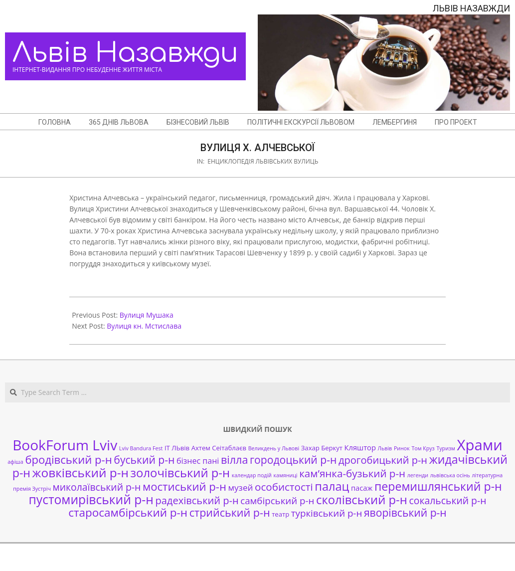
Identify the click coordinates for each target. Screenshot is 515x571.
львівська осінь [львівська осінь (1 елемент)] (450, 475)
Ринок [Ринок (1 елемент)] (402, 448)
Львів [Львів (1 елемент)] (385, 448)
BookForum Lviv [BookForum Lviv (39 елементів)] (64, 444)
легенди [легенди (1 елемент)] (417, 475)
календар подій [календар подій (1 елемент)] (252, 475)
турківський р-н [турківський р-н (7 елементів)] (326, 513)
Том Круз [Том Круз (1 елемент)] (422, 448)
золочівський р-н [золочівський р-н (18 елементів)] (180, 473)
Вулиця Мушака (146, 315)
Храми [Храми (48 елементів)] (480, 445)
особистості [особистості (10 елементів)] (284, 487)
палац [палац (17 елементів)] (332, 486)
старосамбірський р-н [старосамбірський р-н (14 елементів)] (127, 512)
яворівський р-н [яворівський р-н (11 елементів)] (405, 512)
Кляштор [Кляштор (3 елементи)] (360, 447)
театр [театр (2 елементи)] (280, 514)
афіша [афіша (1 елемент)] (15, 461)
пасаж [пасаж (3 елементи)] (361, 488)
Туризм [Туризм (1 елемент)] (445, 448)
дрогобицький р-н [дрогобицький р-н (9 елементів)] (383, 460)
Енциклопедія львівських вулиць (262, 161)
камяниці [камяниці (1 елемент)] (286, 475)
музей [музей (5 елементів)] (240, 487)
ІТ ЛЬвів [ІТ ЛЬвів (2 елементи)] (177, 447)
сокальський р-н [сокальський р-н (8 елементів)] (447, 500)
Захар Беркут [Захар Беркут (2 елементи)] (322, 447)
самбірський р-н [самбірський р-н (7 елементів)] (277, 500)
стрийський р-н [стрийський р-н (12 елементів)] (229, 512)
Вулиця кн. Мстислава (144, 326)
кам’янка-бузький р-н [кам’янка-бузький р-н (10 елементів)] (352, 473)
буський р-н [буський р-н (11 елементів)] (144, 459)
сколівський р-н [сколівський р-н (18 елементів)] (361, 500)
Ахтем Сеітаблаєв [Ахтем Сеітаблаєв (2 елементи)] (218, 447)
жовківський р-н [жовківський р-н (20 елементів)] (80, 472)
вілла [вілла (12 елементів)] (234, 459)
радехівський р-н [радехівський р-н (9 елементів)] (196, 500)
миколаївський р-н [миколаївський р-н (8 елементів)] (97, 487)
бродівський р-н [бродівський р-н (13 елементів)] (68, 459)
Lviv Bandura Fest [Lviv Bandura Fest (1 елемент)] (141, 448)
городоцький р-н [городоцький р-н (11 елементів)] (293, 459)
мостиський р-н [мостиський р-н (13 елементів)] (184, 486)
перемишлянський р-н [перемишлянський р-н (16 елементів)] (438, 486)
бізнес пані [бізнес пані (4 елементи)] (197, 460)
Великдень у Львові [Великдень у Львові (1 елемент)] (273, 448)
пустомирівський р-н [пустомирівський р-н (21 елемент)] (91, 499)
